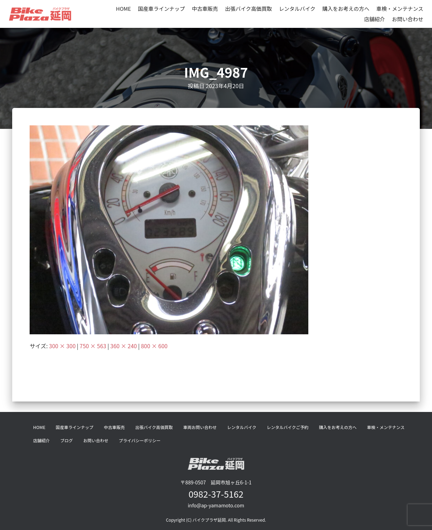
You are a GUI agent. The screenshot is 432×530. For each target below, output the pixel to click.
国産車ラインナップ (161, 8)
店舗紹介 (374, 19)
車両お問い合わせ (200, 427)
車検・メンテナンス (399, 8)
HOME (123, 8)
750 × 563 (93, 346)
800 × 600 (154, 346)
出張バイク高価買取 (248, 8)
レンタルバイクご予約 (288, 427)
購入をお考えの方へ (345, 8)
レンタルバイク (297, 8)
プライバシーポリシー (140, 440)
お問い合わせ (407, 19)
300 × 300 (62, 346)
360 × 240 (123, 346)
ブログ (66, 440)
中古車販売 (205, 8)
